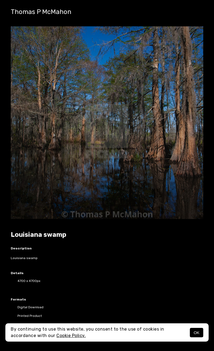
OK (197, 332)
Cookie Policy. (71, 335)
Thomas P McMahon (41, 12)
